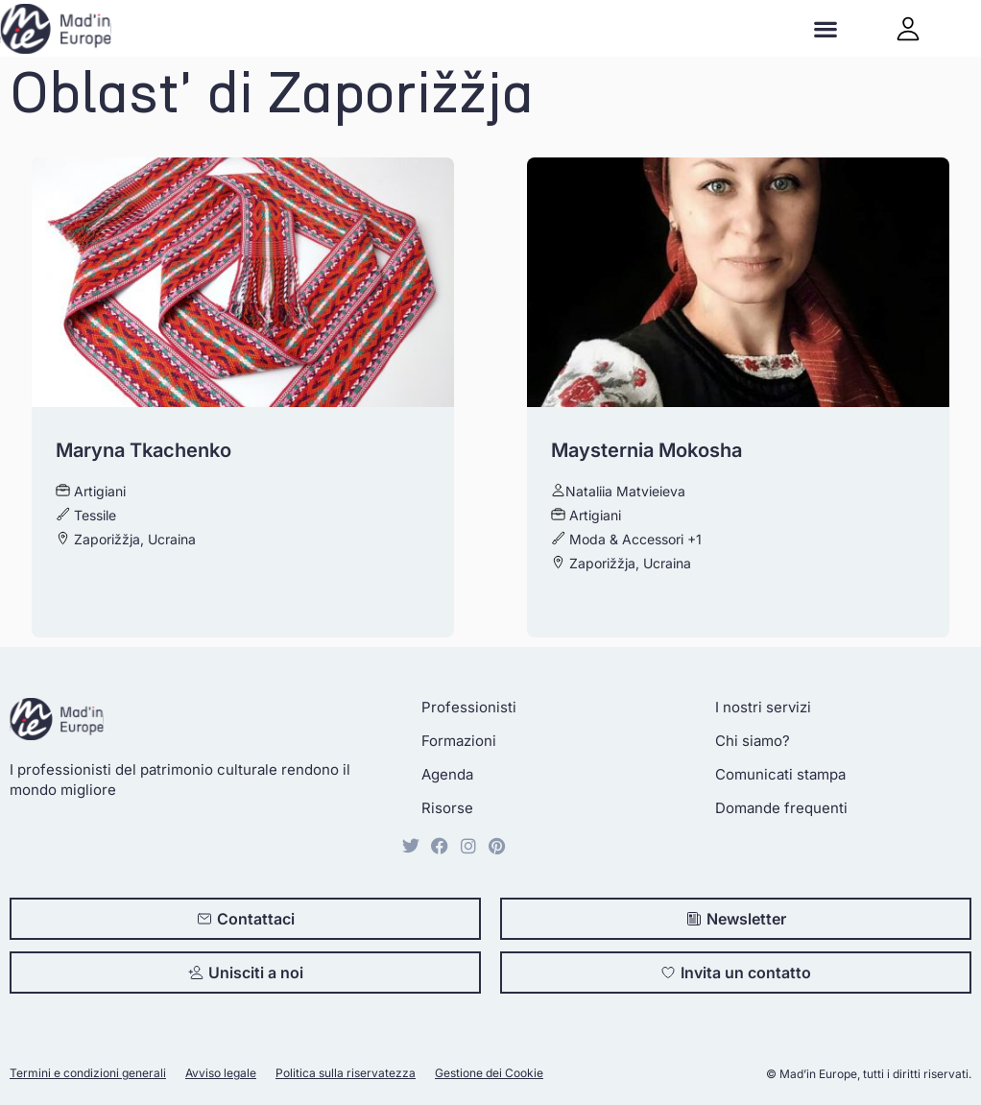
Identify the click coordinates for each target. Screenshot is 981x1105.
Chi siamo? (752, 741)
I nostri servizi (763, 707)
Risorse (447, 808)
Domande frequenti (781, 808)
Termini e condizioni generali (88, 1073)
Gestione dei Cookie (489, 1073)
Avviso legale (220, 1073)
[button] (826, 28)
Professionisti (468, 707)
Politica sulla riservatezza (345, 1073)
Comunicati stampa (780, 774)
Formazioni (458, 741)
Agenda (447, 774)
